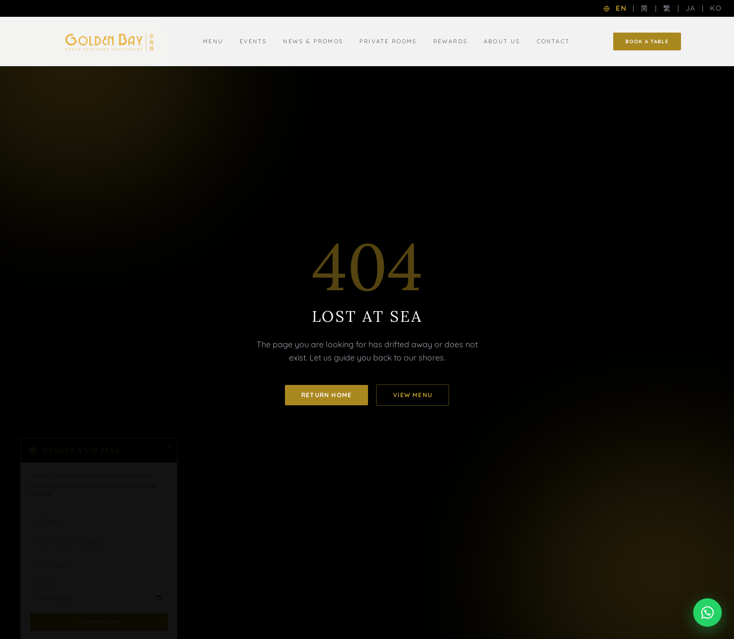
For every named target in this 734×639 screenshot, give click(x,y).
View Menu (412, 395)
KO (716, 8)
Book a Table (647, 41)
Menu (213, 41)
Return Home (326, 395)
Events (253, 41)
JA (691, 8)
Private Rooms (388, 41)
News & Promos (313, 41)
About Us (502, 41)
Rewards (450, 41)
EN (621, 8)
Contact (553, 41)
